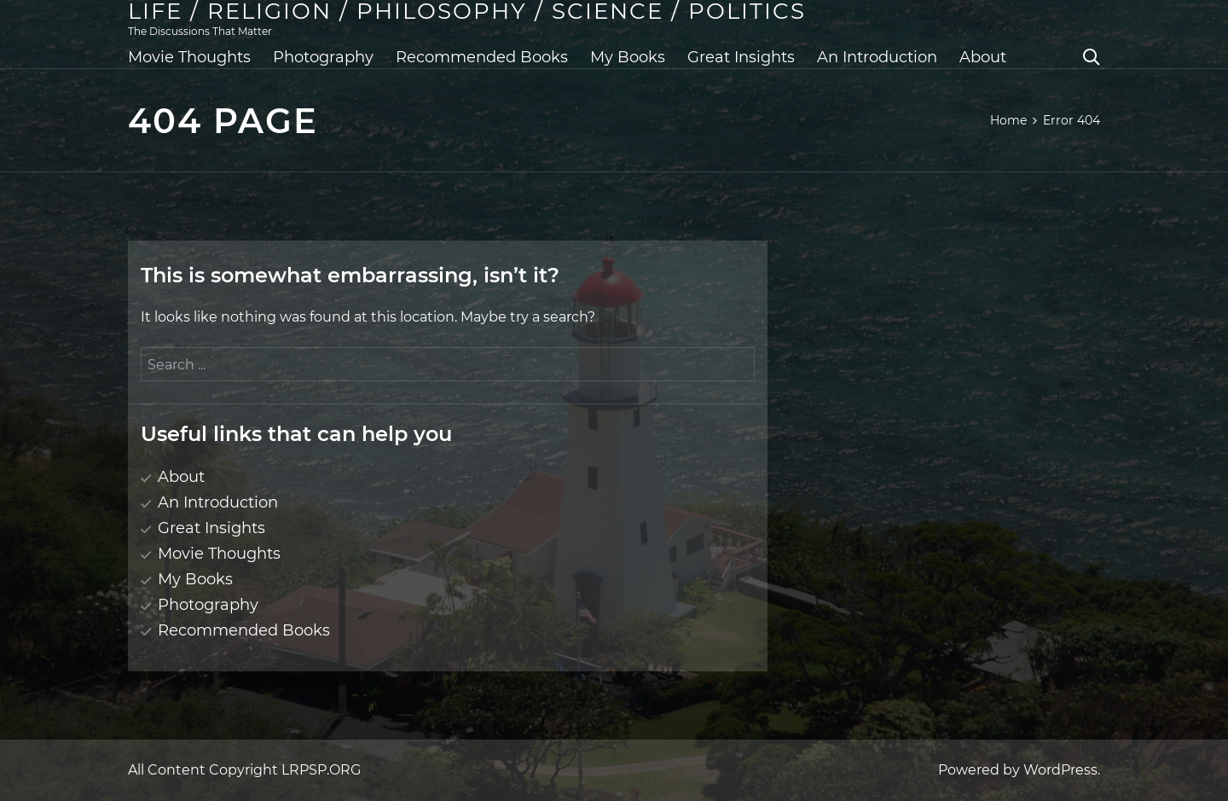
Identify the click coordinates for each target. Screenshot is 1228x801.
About (982, 57)
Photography (323, 57)
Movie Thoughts (189, 57)
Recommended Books (482, 57)
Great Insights (741, 57)
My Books (627, 57)
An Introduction (877, 57)
